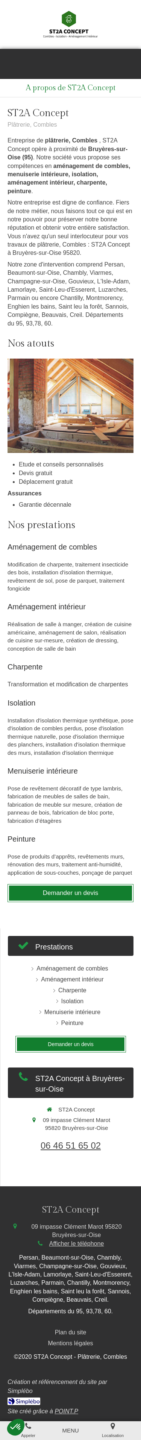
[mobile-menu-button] (70, 1430)
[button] (16, 1427)
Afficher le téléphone (76, 1243)
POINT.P (66, 1411)
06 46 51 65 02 (71, 1145)
